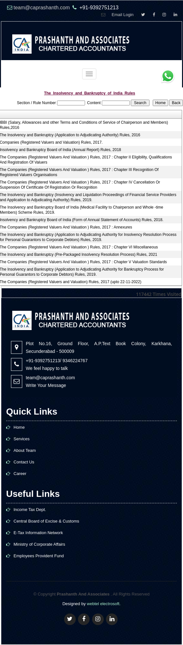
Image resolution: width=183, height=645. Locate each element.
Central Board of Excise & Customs (46, 521)
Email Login (123, 14)
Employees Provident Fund (39, 556)
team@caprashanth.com (42, 7)
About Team (25, 450)
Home (19, 427)
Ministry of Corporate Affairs (39, 544)
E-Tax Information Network (38, 533)
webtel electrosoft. (104, 603)
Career (20, 473)
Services (22, 439)
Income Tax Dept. (30, 509)
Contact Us (24, 462)
